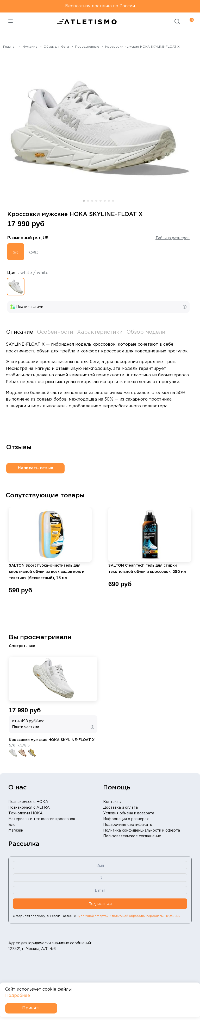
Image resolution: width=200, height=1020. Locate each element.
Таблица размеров (172, 238)
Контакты (112, 801)
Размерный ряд (27, 238)
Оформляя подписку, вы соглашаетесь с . (97, 916)
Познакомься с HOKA (28, 801)
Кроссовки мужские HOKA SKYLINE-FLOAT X (52, 740)
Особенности (55, 332)
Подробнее (17, 996)
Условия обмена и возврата (128, 813)
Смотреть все (22, 646)
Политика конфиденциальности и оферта (141, 830)
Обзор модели (146, 332)
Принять (31, 1008)
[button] (84, 201)
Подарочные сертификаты (128, 824)
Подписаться (100, 903)
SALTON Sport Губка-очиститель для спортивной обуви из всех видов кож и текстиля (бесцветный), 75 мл (46, 572)
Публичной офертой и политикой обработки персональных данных (128, 916)
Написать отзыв (35, 468)
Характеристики (100, 332)
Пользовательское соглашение (132, 836)
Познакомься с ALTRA (29, 807)
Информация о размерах (126, 819)
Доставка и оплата (120, 807)
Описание (19, 332)
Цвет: (27, 273)
